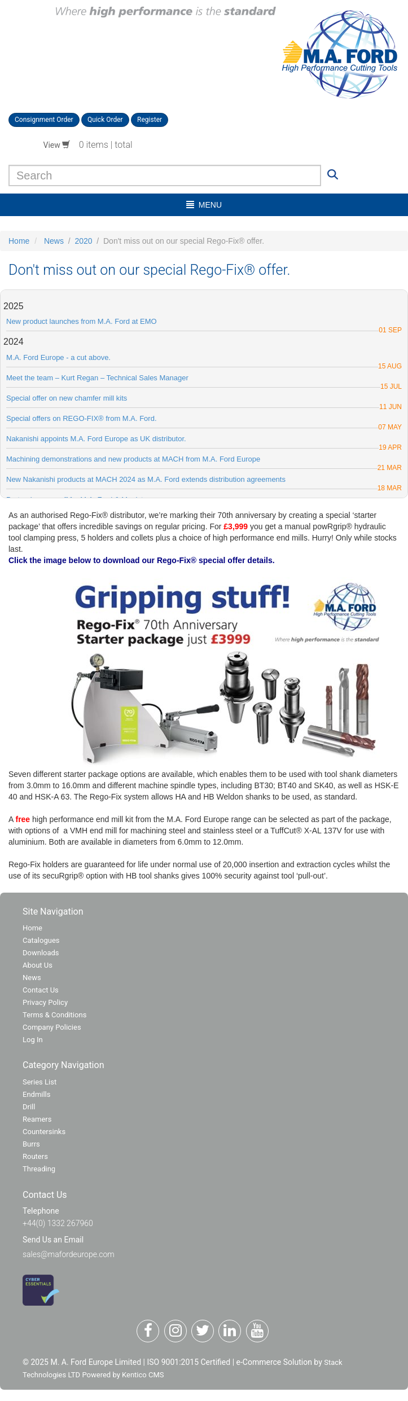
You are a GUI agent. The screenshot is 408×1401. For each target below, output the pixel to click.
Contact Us (41, 990)
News (54, 240)
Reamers (37, 1119)
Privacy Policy (45, 1002)
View (57, 145)
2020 (83, 240)
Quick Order (105, 120)
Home (18, 240)
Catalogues (41, 940)
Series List (39, 1082)
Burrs (31, 1144)
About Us (37, 965)
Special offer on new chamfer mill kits (66, 398)
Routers (35, 1156)
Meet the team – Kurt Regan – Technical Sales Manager (97, 378)
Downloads (41, 952)
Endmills (37, 1094)
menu (204, 204)
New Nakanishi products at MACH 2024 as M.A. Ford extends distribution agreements (146, 479)
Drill (29, 1107)
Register (149, 120)
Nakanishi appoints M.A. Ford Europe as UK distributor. (96, 438)
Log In (33, 1039)
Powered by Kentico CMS (123, 1375)
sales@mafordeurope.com (69, 1254)
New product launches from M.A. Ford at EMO (81, 321)
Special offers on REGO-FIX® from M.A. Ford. (81, 418)
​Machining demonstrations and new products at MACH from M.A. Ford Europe (133, 459)
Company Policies (52, 1027)
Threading (39, 1169)
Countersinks (44, 1131)
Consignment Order (44, 120)
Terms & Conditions (54, 1015)
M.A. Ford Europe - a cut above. (58, 357)
